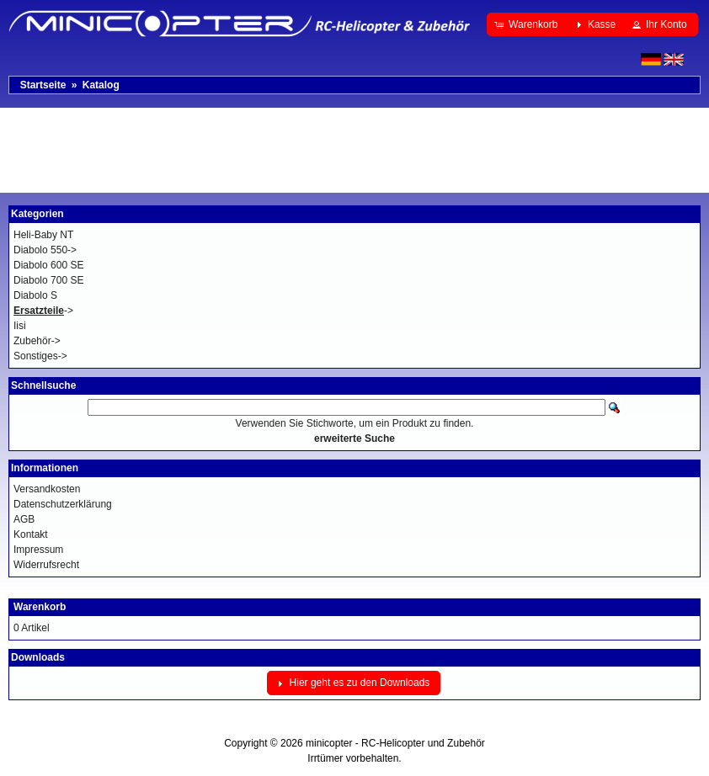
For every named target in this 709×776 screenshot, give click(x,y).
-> (43, 310)
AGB (24, 519)
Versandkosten (46, 489)
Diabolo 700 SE (48, 280)
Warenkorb (39, 607)
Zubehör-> (37, 341)
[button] (527, 24)
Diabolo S (35, 295)
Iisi (19, 326)
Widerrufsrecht (46, 565)
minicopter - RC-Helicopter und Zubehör (395, 743)
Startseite (43, 85)
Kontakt (30, 534)
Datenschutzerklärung (62, 504)
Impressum (38, 549)
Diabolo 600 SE (48, 265)
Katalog (101, 85)
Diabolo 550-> (45, 250)
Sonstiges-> (40, 356)
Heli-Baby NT (43, 235)
